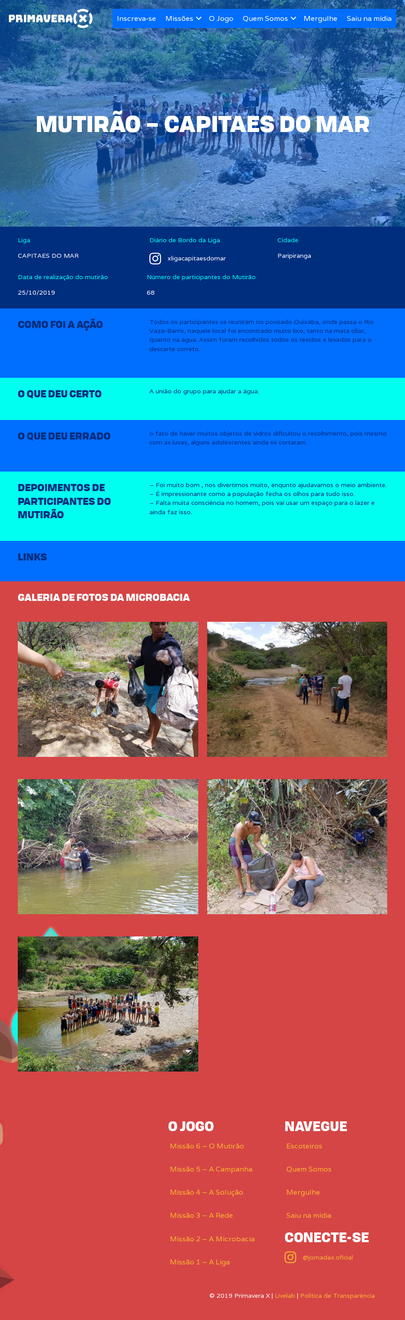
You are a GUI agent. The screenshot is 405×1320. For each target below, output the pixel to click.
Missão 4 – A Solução (206, 1192)
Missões (179, 18)
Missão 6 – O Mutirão (207, 1146)
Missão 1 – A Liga (200, 1262)
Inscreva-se (136, 18)
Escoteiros (304, 1146)
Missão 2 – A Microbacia (212, 1239)
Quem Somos (265, 18)
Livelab (285, 1296)
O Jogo (221, 18)
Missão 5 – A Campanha (211, 1169)
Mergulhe (320, 18)
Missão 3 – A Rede (201, 1215)
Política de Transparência (337, 1296)
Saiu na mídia (369, 18)
